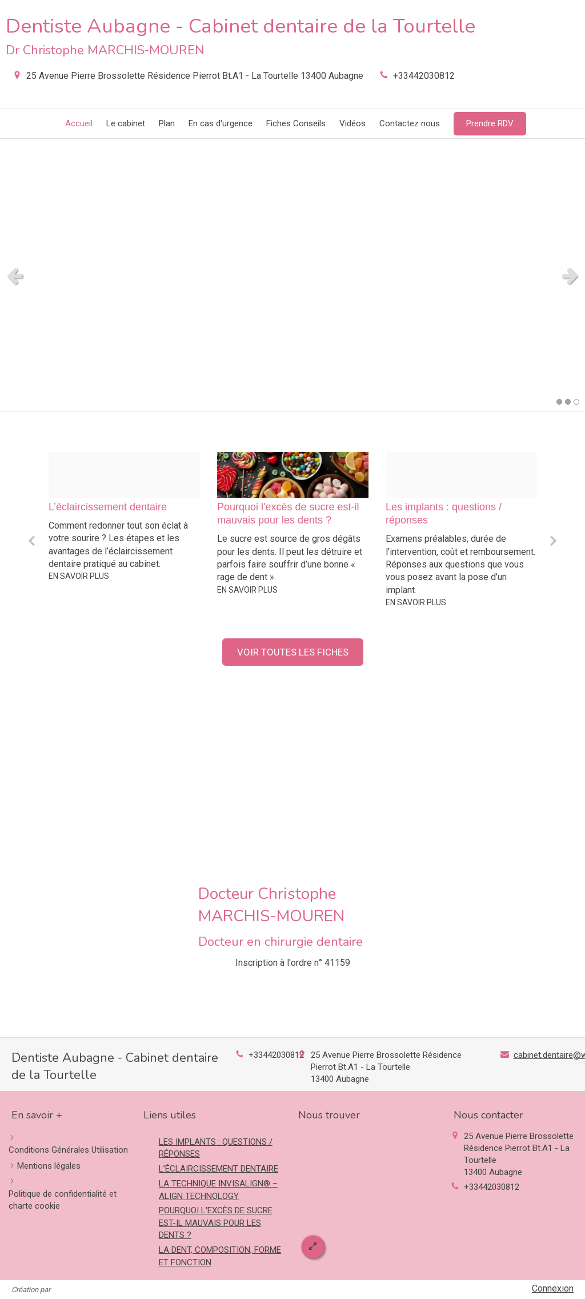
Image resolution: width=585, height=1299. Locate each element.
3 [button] (576, 402)
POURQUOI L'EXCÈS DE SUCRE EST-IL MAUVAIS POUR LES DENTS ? (216, 1222)
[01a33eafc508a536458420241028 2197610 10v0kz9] (292, 475)
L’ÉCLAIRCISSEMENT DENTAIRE (218, 1169)
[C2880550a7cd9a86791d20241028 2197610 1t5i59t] (461, 475)
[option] (124, 517)
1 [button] (559, 402)
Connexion (553, 1288)
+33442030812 (424, 75)
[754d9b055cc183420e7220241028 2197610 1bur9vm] (124, 475)
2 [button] (568, 402)
